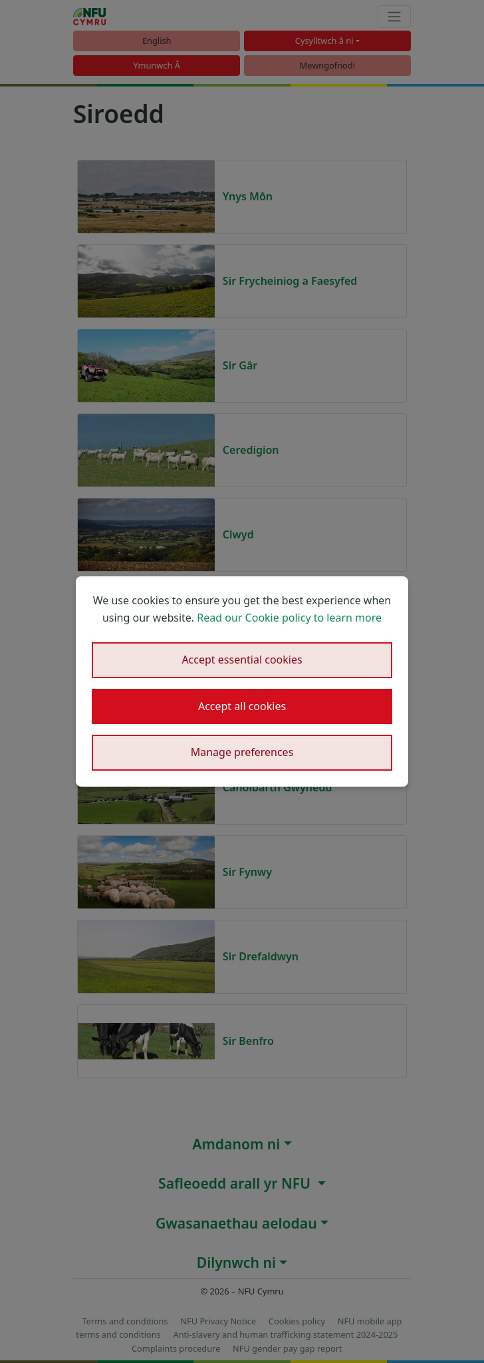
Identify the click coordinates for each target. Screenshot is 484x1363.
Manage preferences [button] (242, 752)
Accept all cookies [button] (242, 706)
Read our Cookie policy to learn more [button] (289, 617)
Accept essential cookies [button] (242, 659)
